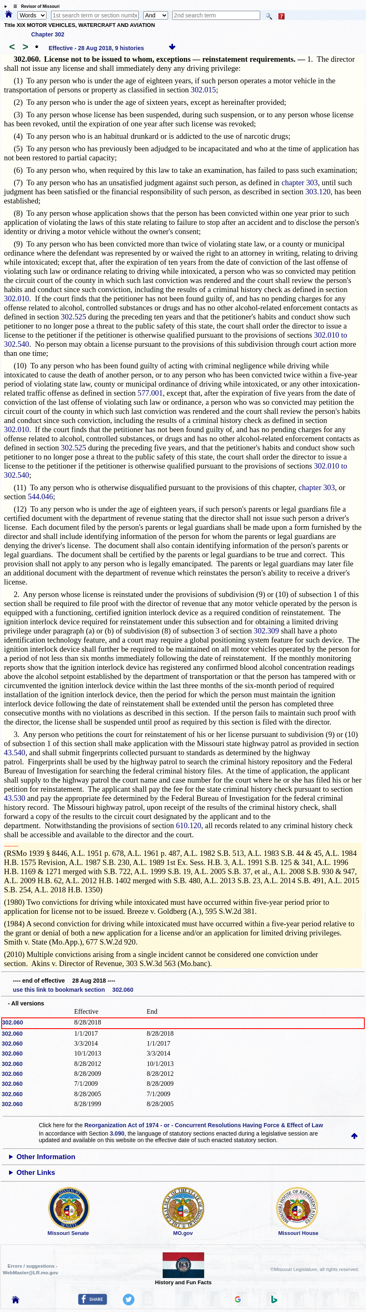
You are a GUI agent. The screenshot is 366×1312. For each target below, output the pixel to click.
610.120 (188, 825)
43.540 (14, 752)
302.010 (16, 298)
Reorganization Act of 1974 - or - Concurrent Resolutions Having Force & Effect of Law (203, 1125)
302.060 (12, 1022)
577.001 (150, 393)
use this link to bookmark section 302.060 (73, 989)
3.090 (117, 1133)
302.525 (73, 316)
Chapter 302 (47, 34)
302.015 (203, 89)
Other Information (46, 1157)
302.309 (266, 630)
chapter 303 (299, 182)
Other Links (36, 1173)
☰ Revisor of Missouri (34, 6)
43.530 (14, 798)
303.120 (318, 191)
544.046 (40, 496)
